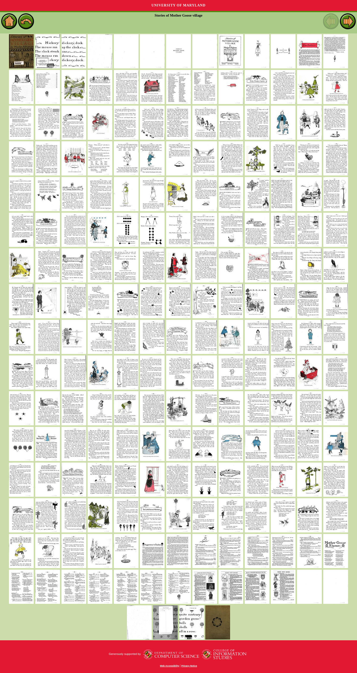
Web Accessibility (169, 666)
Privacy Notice (189, 666)
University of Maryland (178, 5)
